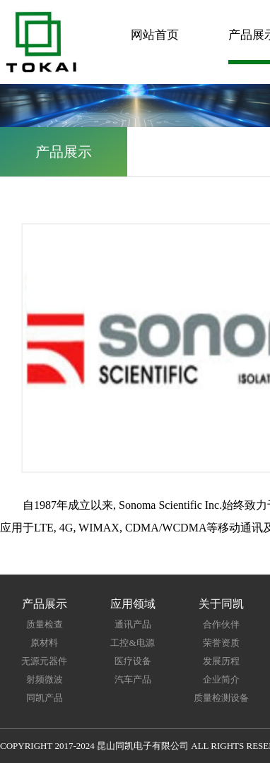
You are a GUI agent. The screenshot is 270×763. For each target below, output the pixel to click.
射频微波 (44, 679)
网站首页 (155, 35)
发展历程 (221, 661)
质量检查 (44, 624)
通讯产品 (133, 624)
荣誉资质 (221, 642)
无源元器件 (44, 661)
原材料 (44, 642)
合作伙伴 (221, 624)
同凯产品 (44, 697)
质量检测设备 (221, 697)
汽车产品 (133, 679)
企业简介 (221, 679)
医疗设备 (133, 661)
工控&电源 (132, 642)
